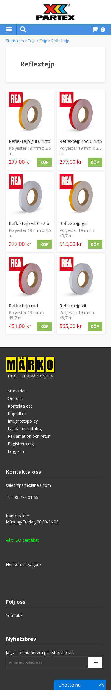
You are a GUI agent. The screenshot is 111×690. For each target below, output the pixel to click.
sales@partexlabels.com (28, 485)
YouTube (14, 615)
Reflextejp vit (73, 305)
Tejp (32, 40)
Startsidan (15, 40)
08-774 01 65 (26, 497)
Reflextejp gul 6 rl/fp (29, 141)
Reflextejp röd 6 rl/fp (80, 141)
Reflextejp (60, 40)
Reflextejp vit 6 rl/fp (29, 223)
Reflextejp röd (23, 305)
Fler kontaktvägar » (24, 564)
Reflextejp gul (73, 223)
